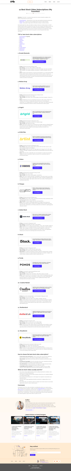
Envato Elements (23, 20)
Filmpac (21, 42)
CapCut (24, 461)
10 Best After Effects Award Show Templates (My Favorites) (16, 428)
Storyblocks (22, 50)
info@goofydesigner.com (45, 462)
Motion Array (22, 21)
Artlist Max (22, 40)
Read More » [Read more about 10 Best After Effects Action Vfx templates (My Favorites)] (38, 435)
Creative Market (23, 47)
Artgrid (21, 22)
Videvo (21, 41)
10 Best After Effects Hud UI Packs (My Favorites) (29, 427)
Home (29, 465)
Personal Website (39, 407)
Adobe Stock (22, 43)
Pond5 (21, 46)
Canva (20, 461)
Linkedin (33, 407)
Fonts (12, 461)
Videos (16, 461)
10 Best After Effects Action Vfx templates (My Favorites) (41, 427)
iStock (21, 45)
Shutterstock (22, 48)
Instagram (44, 407)
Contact (41, 465)
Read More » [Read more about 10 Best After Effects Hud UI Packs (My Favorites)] (26, 435)
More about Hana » (42, 461)
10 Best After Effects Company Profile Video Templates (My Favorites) (54, 428)
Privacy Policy (34, 465)
